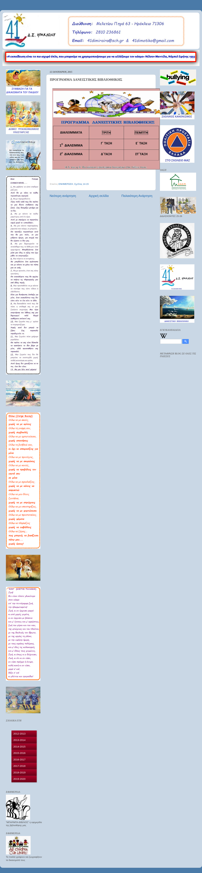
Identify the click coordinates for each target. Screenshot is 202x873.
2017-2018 (19, 765)
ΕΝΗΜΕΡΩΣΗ (66, 184)
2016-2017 (19, 759)
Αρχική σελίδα (99, 196)
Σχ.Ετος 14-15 (81, 184)
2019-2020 (19, 778)
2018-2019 (19, 772)
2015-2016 (19, 753)
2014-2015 (19, 746)
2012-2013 (19, 733)
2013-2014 (19, 740)
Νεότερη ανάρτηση (63, 196)
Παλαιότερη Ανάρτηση (136, 196)
